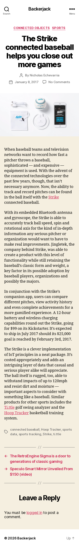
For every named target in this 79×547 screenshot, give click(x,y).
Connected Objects (31, 28)
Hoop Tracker (16, 413)
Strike (53, 197)
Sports (59, 28)
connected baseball (24, 429)
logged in (34, 512)
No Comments (59, 82)
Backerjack (39, 9)
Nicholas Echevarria (44, 75)
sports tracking (30, 434)
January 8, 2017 (26, 82)
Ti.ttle (9, 407)
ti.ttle (57, 434)
